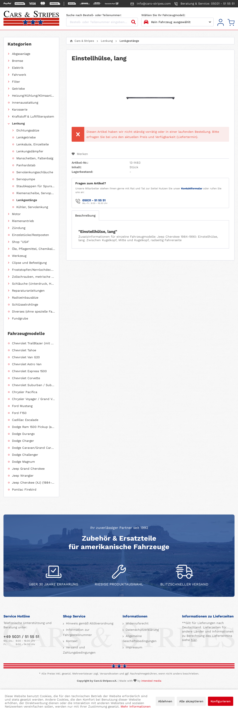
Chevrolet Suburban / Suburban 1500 (33, 385)
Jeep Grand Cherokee (28, 468)
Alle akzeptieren (191, 701)
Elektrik (18, 67)
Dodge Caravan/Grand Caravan (33, 447)
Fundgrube (20, 318)
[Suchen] (133, 22)
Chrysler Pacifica (24, 392)
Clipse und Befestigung (29, 262)
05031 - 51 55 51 (94, 200)
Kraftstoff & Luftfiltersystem (33, 116)
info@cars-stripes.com (150, 4)
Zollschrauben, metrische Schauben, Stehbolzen (33, 276)
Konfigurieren (221, 701)
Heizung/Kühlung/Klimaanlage (33, 95)
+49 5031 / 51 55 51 (21, 636)
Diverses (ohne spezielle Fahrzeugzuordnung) (33, 311)
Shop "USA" (20, 242)
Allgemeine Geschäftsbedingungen (140, 638)
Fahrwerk (19, 74)
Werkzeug (19, 255)
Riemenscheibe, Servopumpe (35, 193)
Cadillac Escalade (25, 420)
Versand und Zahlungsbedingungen (79, 650)
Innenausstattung (25, 102)
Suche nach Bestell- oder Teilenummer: (94, 15)
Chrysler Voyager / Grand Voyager (33, 399)
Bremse (17, 60)
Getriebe (18, 88)
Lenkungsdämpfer (29, 151)
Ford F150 (19, 413)
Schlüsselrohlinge (25, 304)
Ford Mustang (22, 406)
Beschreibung (85, 215)
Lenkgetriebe (26, 137)
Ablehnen (165, 701)
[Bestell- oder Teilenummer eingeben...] (102, 22)
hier (194, 640)
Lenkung (18, 123)
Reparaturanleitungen (28, 290)
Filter (16, 81)
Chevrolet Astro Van (27, 364)
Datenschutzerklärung (142, 629)
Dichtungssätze (27, 130)
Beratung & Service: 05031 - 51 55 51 (204, 4)
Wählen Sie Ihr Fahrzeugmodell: (163, 15)
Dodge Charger (23, 440)
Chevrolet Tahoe (24, 350)
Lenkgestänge (26, 200)
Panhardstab (25, 165)
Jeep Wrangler (23, 475)
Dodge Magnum (23, 461)
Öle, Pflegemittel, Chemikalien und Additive (33, 249)
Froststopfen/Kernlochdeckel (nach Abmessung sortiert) (33, 269)
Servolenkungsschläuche (34, 172)
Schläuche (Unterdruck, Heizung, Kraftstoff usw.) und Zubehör (33, 283)
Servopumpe (25, 179)
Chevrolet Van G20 (26, 357)
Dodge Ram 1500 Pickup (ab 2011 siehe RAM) (33, 427)
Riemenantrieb (23, 221)
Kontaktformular (191, 188)
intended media (151, 680)
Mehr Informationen (136, 706)
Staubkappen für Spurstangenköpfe (35, 186)
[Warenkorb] (231, 22)
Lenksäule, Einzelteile (32, 144)
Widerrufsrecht (137, 623)
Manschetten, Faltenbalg (34, 158)
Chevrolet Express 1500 (29, 371)
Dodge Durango (23, 434)
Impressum (133, 647)
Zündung (18, 228)
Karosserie (19, 109)
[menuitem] (220, 22)
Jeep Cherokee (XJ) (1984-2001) (33, 482)
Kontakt (71, 641)
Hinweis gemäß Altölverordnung (89, 623)
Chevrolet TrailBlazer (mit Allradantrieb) (33, 343)
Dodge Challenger (25, 454)
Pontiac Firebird (24, 489)
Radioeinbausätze (25, 297)
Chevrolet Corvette (26, 378)
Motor (16, 214)
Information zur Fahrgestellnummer (77, 632)
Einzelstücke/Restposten (30, 235)
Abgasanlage (21, 53)
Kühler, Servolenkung (32, 207)
